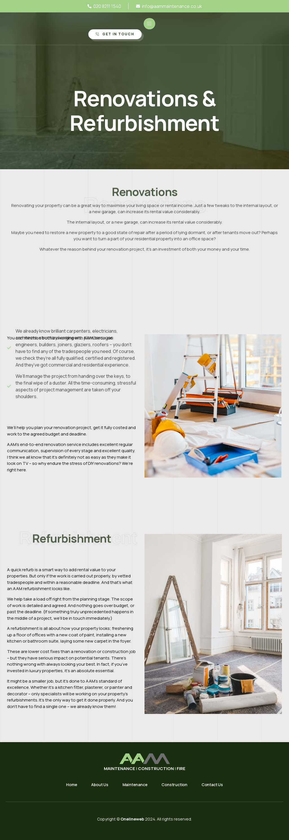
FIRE (181, 768)
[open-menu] (149, 23)
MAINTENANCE (120, 768)
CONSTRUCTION (156, 768)
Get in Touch (115, 34)
